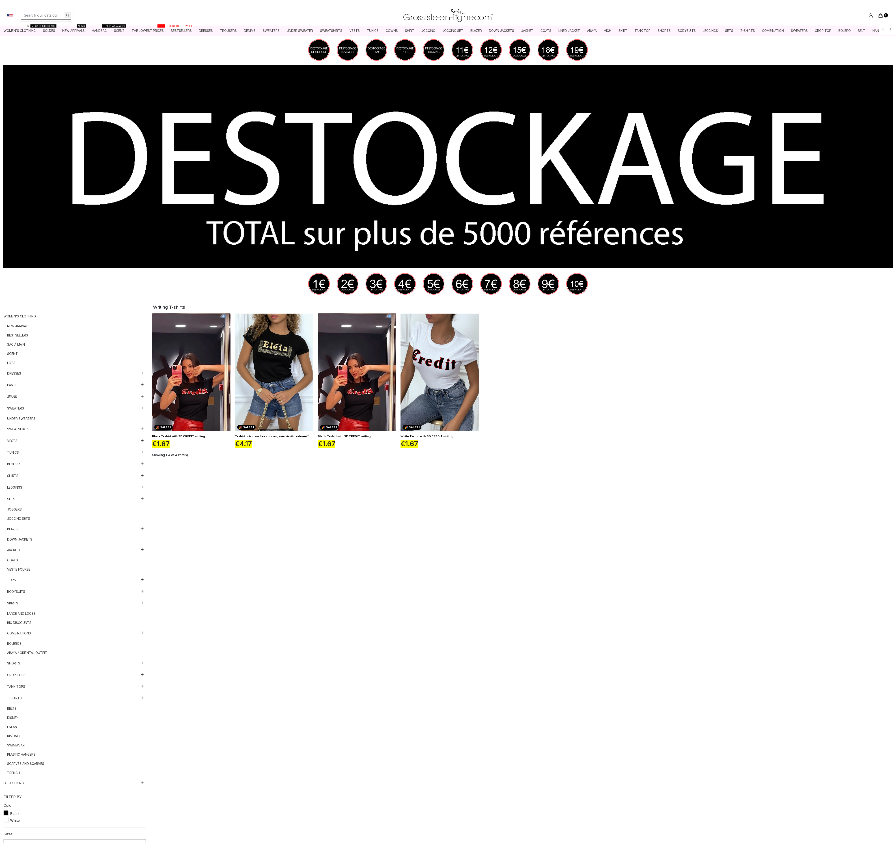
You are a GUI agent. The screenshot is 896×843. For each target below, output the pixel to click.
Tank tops (16, 686)
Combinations (19, 633)
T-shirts (14, 698)
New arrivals (18, 326)
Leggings (14, 487)
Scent (12, 354)
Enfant (13, 727)
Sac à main (16, 344)
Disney (12, 718)
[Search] (46, 15)
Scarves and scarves (25, 763)
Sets (11, 499)
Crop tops (16, 675)
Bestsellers (17, 335)
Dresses (14, 373)
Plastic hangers (21, 754)
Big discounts (19, 623)
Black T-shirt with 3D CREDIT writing (178, 436)
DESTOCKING (14, 783)
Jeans (12, 397)
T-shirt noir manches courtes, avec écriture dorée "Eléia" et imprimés (285, 436)
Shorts (13, 663)
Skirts (12, 603)
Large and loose (21, 613)
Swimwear (16, 745)
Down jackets (19, 539)
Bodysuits (16, 591)
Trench (13, 773)
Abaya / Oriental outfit (27, 653)
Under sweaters (21, 418)
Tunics (13, 452)
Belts (12, 708)
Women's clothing (20, 316)
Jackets (14, 550)
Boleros (14, 643)
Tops (11, 580)
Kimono (13, 736)
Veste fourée (18, 569)
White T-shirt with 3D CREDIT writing (427, 436)
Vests (12, 441)
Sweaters (15, 408)
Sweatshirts (18, 429)
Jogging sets (18, 518)
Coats (12, 560)
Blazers (14, 529)
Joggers (14, 509)
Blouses (14, 464)
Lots (11, 363)
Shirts (12, 476)
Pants (12, 385)
